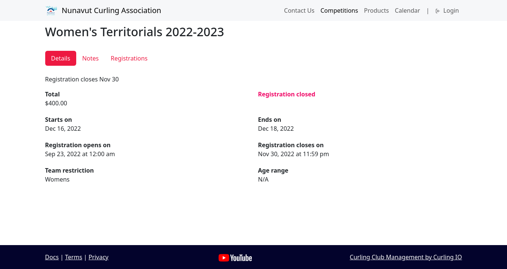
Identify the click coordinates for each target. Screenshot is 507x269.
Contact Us (299, 10)
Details (60, 58)
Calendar (407, 10)
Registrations (129, 58)
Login (447, 10)
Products (376, 10)
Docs (52, 257)
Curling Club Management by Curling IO (406, 257)
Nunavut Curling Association (103, 10)
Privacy (98, 257)
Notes (90, 58)
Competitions (339, 10)
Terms (73, 257)
